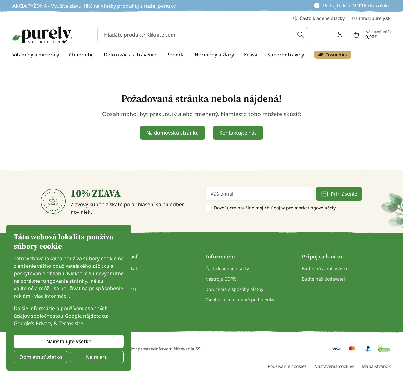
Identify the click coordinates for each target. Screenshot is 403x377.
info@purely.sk (371, 18)
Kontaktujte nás (238, 132)
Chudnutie (81, 54)
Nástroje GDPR (220, 279)
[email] (259, 194)
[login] (340, 35)
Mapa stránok (376, 366)
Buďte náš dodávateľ (323, 279)
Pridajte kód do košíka (357, 5)
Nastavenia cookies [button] (334, 366)
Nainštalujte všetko (69, 341)
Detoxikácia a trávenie (130, 54)
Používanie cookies (287, 366)
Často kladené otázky (319, 18)
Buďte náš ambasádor (325, 269)
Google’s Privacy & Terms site (48, 323)
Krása (250, 54)
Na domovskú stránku (172, 132)
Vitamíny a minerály (35, 54)
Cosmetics (332, 54)
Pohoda (175, 54)
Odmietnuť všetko (40, 357)
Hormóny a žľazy (214, 54)
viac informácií (51, 295)
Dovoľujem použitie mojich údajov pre (275, 208)
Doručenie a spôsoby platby (234, 289)
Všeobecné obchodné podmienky (239, 299)
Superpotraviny (285, 54)
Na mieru (97, 357)
